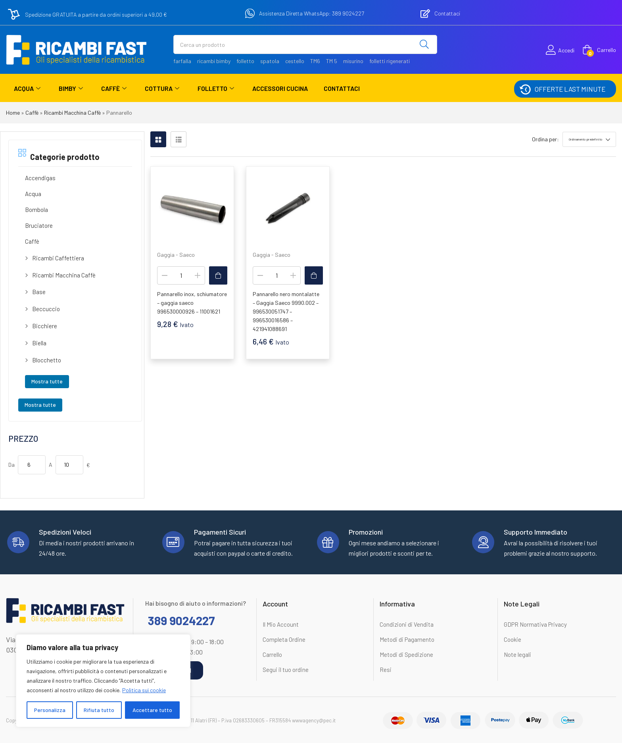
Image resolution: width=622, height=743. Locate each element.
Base (39, 291)
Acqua (27, 88)
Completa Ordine (284, 639)
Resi (386, 669)
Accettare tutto (152, 709)
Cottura (162, 88)
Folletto (216, 88)
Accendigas (40, 177)
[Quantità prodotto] (181, 275)
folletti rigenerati (389, 61)
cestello (294, 61)
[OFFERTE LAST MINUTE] (525, 89)
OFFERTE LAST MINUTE (570, 89)
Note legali (517, 654)
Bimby (71, 88)
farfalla (182, 61)
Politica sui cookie (144, 690)
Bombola (36, 209)
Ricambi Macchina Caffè (72, 112)
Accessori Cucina (280, 88)
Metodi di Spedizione (406, 654)
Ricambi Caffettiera (58, 258)
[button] (599, 50)
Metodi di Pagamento (407, 639)
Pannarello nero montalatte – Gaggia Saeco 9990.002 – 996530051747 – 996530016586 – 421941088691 (286, 311)
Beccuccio (46, 308)
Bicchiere (44, 325)
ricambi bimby (213, 61)
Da (11, 464)
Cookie (512, 639)
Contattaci (342, 88)
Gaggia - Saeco (176, 254)
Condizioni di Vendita (407, 624)
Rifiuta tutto (99, 709)
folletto (245, 61)
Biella (39, 342)
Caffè (114, 88)
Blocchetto (46, 360)
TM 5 (331, 61)
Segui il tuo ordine (286, 669)
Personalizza (49, 709)
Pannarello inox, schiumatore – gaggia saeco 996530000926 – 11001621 (192, 303)
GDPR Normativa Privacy (535, 624)
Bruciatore (39, 225)
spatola (269, 61)
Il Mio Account (281, 624)
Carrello (272, 654)
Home (13, 112)
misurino (353, 61)
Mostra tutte (47, 381)
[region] (103, 680)
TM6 (315, 61)
